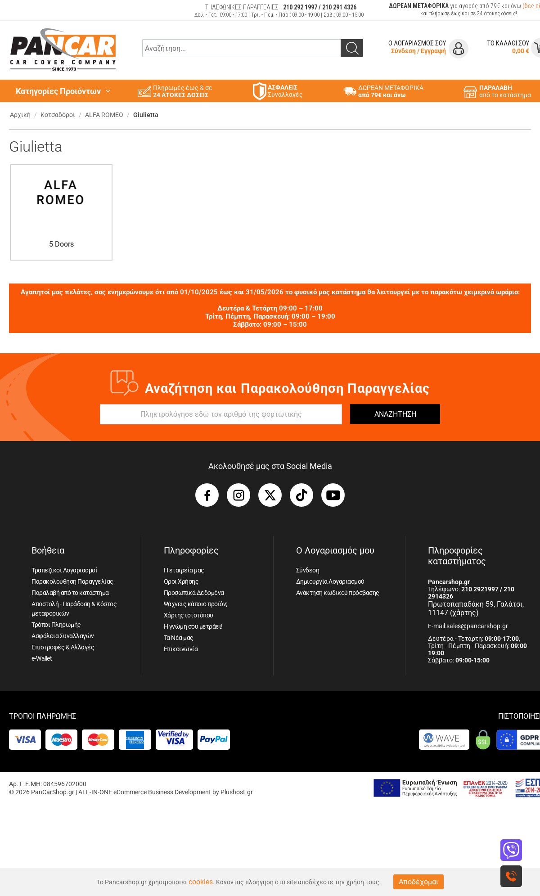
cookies (201, 882)
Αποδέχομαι (418, 882)
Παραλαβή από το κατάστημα (70, 592)
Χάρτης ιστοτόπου (188, 615)
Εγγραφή (433, 50)
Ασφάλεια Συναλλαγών (63, 635)
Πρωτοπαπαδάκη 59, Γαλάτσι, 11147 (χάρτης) (476, 608)
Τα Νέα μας (179, 637)
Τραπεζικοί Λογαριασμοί (64, 570)
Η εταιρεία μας (184, 570)
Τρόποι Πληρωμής (56, 624)
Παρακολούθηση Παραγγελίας (72, 581)
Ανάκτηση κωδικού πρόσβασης (337, 592)
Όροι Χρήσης (181, 581)
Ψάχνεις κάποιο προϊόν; (195, 604)
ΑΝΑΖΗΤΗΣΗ (395, 414)
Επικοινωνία (181, 649)
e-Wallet (42, 658)
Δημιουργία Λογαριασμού (330, 581)
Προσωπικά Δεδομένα (194, 592)
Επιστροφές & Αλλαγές (63, 647)
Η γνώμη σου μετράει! (193, 626)
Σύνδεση (403, 50)
